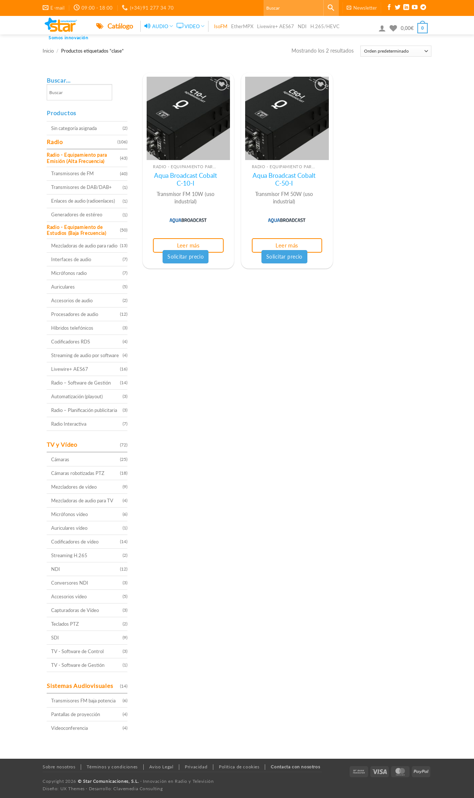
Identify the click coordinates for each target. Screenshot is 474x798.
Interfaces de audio (71, 259)
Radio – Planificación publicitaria (84, 410)
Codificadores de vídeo (75, 542)
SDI (55, 638)
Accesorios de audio (72, 300)
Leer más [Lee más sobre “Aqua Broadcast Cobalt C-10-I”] (188, 245)
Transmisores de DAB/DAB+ (81, 187)
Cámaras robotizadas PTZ (77, 473)
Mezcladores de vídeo (74, 487)
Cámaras (60, 459)
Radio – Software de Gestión (81, 383)
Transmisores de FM (72, 173)
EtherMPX (242, 26)
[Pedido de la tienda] (395, 51)
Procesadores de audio (74, 314)
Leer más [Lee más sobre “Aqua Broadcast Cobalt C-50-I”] (287, 245)
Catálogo (114, 26)
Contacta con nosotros (295, 766)
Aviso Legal (161, 766)
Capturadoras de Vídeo (75, 610)
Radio (55, 141)
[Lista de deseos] (393, 28)
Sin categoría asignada (74, 128)
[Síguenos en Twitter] (398, 8)
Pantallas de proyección (75, 714)
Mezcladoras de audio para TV (82, 500)
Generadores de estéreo (76, 214)
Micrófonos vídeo (69, 514)
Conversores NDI (69, 583)
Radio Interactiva (68, 424)
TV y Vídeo (62, 444)
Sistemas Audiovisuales (80, 685)
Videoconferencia (69, 728)
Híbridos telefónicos (72, 328)
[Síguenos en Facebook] (389, 8)
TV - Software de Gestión (77, 665)
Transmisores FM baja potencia (83, 701)
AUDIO (158, 26)
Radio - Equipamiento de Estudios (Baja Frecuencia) (76, 230)
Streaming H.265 (69, 555)
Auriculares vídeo (69, 528)
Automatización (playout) (77, 396)
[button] (362, 7)
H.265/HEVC (325, 26)
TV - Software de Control (77, 651)
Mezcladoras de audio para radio (84, 246)
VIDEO (190, 26)
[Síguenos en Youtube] (415, 8)
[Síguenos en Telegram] (423, 8)
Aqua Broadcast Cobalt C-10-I (185, 179)
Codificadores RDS (70, 342)
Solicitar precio (185, 256)
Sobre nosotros (59, 766)
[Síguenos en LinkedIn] (406, 8)
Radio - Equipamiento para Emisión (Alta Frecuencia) (77, 158)
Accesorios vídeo (69, 596)
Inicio (48, 51)
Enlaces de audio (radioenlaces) (83, 201)
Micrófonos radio (69, 273)
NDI (302, 26)
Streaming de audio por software (85, 355)
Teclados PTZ (65, 624)
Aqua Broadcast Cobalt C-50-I (284, 179)
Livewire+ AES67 (275, 26)
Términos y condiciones (112, 766)
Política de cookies (239, 766)
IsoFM (220, 26)
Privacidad (196, 766)
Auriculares (63, 287)
